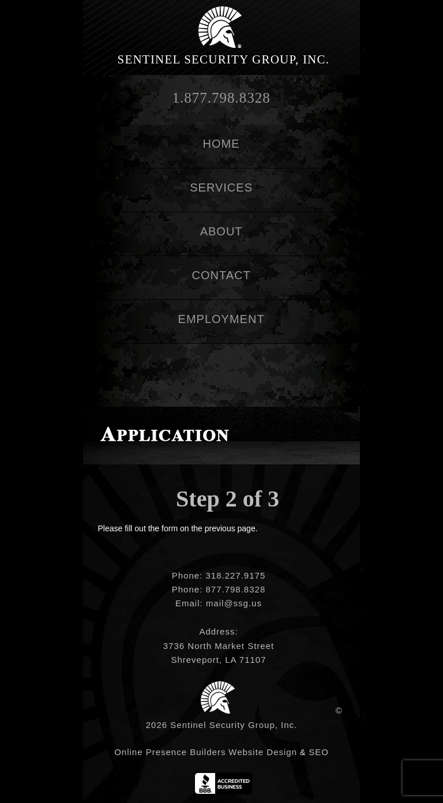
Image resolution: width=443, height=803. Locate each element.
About (221, 231)
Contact (221, 275)
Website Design (262, 752)
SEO (319, 752)
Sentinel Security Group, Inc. (224, 59)
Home (221, 143)
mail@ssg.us (234, 603)
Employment (221, 319)
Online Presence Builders (170, 752)
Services (221, 187)
